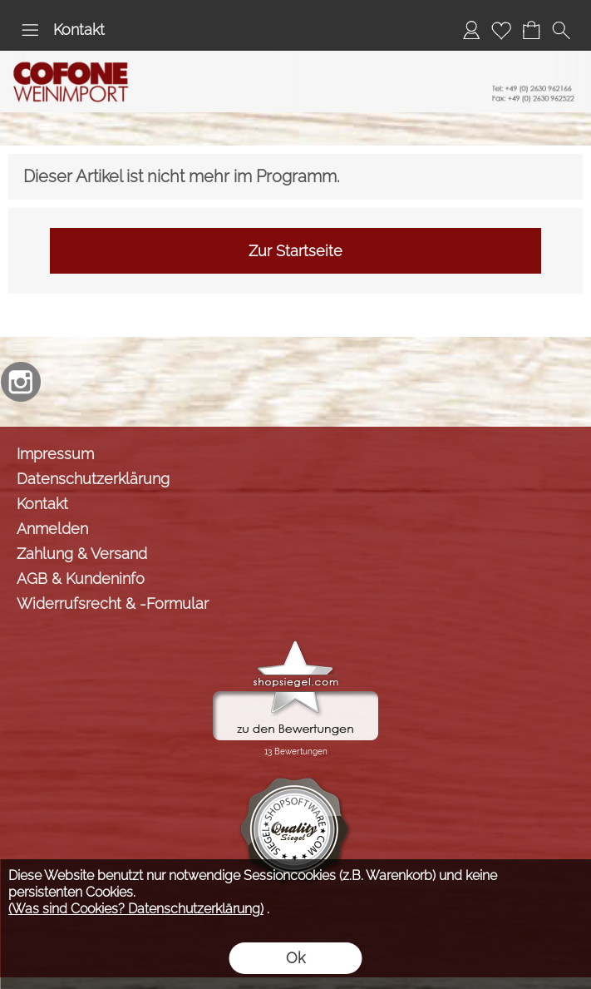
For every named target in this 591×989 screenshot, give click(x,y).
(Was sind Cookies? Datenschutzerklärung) (135, 909)
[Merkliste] (501, 30)
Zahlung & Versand (82, 553)
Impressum (55, 453)
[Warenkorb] (531, 30)
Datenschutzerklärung (93, 478)
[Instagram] (21, 382)
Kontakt (79, 29)
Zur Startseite (295, 251)
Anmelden (52, 528)
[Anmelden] (471, 30)
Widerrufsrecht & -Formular (113, 603)
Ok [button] (295, 958)
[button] (30, 30)
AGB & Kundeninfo (81, 578)
